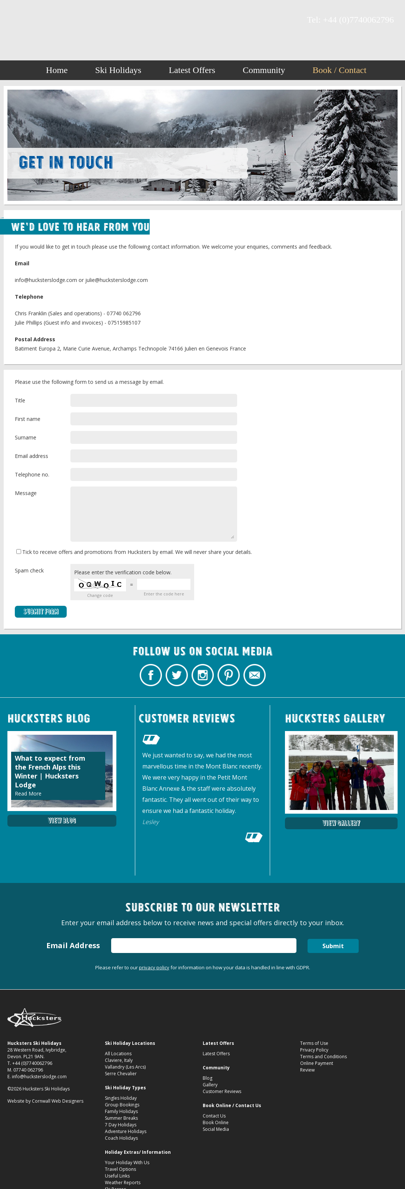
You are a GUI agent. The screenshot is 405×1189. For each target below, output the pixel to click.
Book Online (216, 1122)
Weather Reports (122, 1182)
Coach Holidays (121, 1138)
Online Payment (316, 1063)
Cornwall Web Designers (57, 1101)
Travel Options (120, 1169)
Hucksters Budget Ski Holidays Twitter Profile (29, 20)
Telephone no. (32, 474)
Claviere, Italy (119, 1060)
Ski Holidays (118, 70)
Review (307, 1070)
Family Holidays (121, 1111)
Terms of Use (314, 1043)
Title (20, 400)
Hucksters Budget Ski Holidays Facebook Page (16, 20)
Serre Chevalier (121, 1073)
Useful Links (117, 1176)
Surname (25, 437)
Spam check (29, 570)
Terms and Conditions (323, 1056)
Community (264, 70)
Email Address (73, 945)
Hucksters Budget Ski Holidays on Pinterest (55, 20)
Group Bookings (122, 1105)
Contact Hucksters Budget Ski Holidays (68, 20)
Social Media (216, 1129)
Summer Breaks (121, 1118)
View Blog (62, 820)
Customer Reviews (222, 1091)
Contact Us (214, 1116)
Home (57, 70)
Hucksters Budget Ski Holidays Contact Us (202, 23)
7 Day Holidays (120, 1125)
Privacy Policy (314, 1050)
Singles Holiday (121, 1098)
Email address (31, 455)
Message (26, 492)
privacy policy (154, 967)
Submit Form (41, 611)
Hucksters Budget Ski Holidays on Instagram (42, 20)
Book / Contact (339, 70)
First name (27, 418)
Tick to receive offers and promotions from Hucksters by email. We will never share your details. (134, 551)
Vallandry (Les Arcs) (125, 1067)
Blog (207, 1078)
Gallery (210, 1085)
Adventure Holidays (125, 1131)
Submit (333, 946)
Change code (100, 595)
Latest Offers (192, 70)
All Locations (118, 1053)
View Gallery (341, 823)
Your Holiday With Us (127, 1162)
